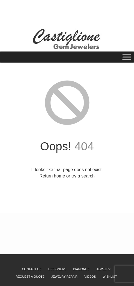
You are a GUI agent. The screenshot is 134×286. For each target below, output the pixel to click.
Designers (57, 269)
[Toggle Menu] (126, 57)
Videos (90, 276)
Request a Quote (44, 12)
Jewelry (103, 269)
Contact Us (32, 269)
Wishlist (19, 12)
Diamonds (81, 269)
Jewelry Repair (64, 276)
